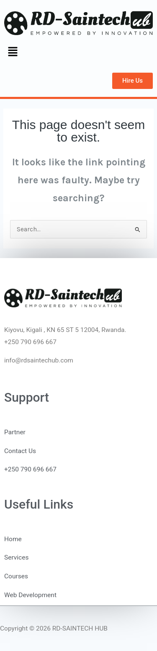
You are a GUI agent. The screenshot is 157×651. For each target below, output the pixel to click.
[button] (12, 52)
